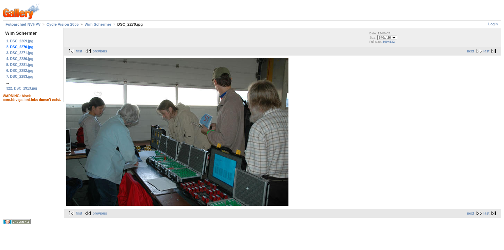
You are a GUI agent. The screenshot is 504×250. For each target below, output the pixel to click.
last (486, 51)
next (470, 51)
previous (100, 51)
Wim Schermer (98, 24)
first (79, 51)
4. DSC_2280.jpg (19, 59)
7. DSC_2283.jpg (19, 76)
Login (493, 24)
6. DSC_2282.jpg (19, 71)
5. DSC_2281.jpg (19, 65)
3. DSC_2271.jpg (19, 53)
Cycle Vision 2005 (63, 24)
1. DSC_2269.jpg (19, 41)
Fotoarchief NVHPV (23, 24)
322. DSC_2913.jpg (21, 88)
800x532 (389, 41)
